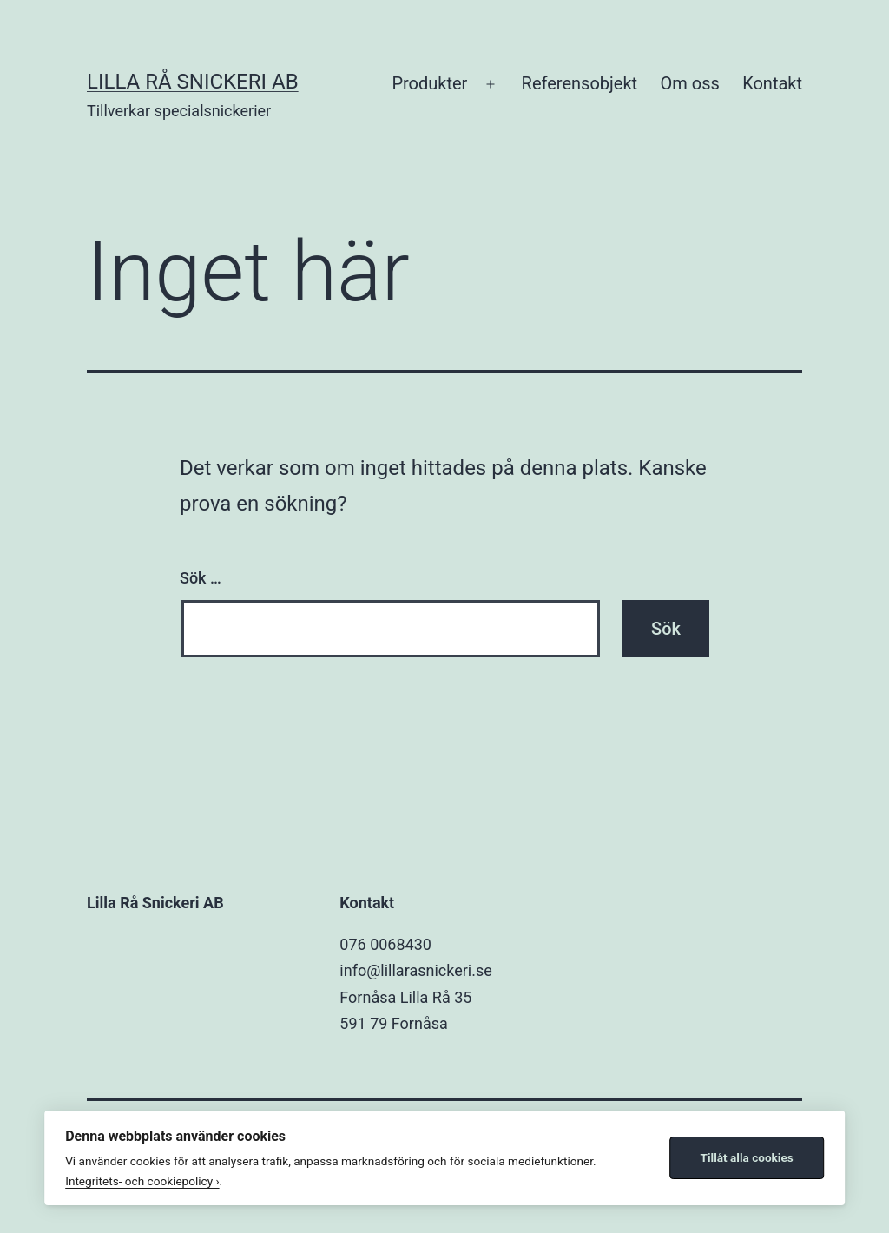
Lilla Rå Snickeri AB (193, 81)
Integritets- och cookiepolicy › (142, 1181)
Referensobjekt (580, 83)
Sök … (200, 578)
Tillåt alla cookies (747, 1157)
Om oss (689, 83)
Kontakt (772, 83)
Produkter (429, 83)
